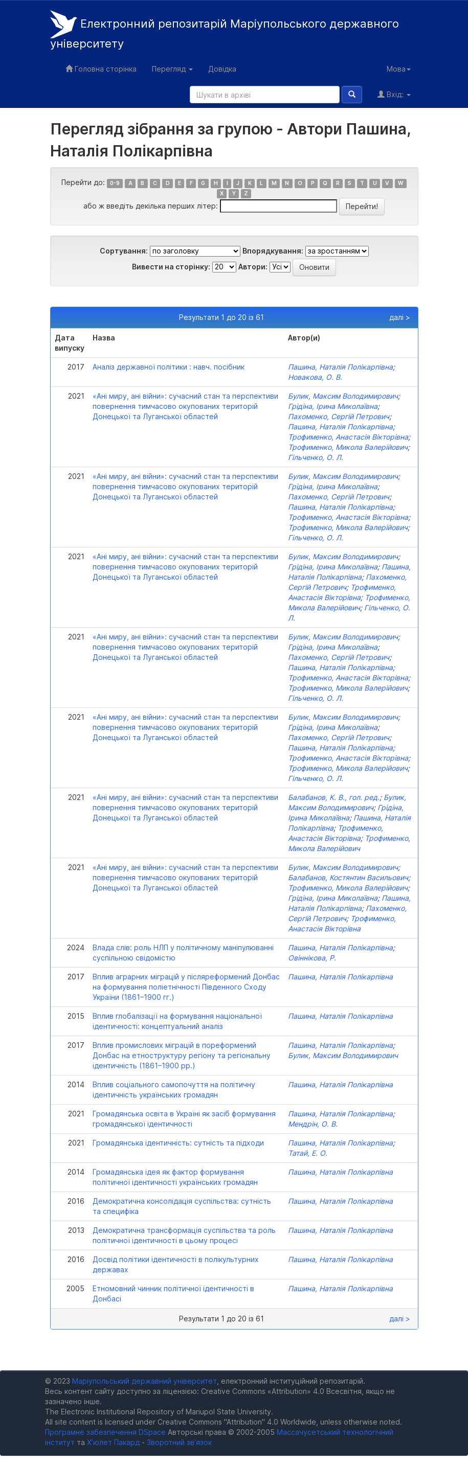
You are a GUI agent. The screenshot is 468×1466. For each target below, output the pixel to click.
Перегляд (172, 68)
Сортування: (124, 250)
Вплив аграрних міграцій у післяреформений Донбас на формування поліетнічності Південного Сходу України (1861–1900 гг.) (186, 986)
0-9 (115, 183)
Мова (399, 68)
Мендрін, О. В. (313, 1123)
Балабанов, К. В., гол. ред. (334, 797)
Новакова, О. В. (315, 377)
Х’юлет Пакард (113, 1442)
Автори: (253, 266)
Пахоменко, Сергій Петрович (338, 416)
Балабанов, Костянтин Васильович (348, 877)
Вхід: (394, 94)
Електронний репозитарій (224, 30)
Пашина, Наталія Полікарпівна (340, 366)
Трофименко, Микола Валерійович (348, 447)
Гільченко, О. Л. (315, 457)
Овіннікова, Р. (312, 957)
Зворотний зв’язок (179, 1442)
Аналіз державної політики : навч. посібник (168, 366)
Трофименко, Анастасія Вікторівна (348, 436)
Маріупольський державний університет (144, 1381)
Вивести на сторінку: (171, 266)
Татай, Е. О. (307, 1153)
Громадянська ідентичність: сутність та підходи (178, 1142)
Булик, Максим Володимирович (343, 396)
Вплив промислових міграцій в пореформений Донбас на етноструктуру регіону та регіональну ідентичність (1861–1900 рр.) (182, 1055)
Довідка (222, 68)
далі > (399, 317)
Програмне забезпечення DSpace (105, 1432)
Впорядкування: (272, 250)
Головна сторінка (101, 68)
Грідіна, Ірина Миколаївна (332, 406)
